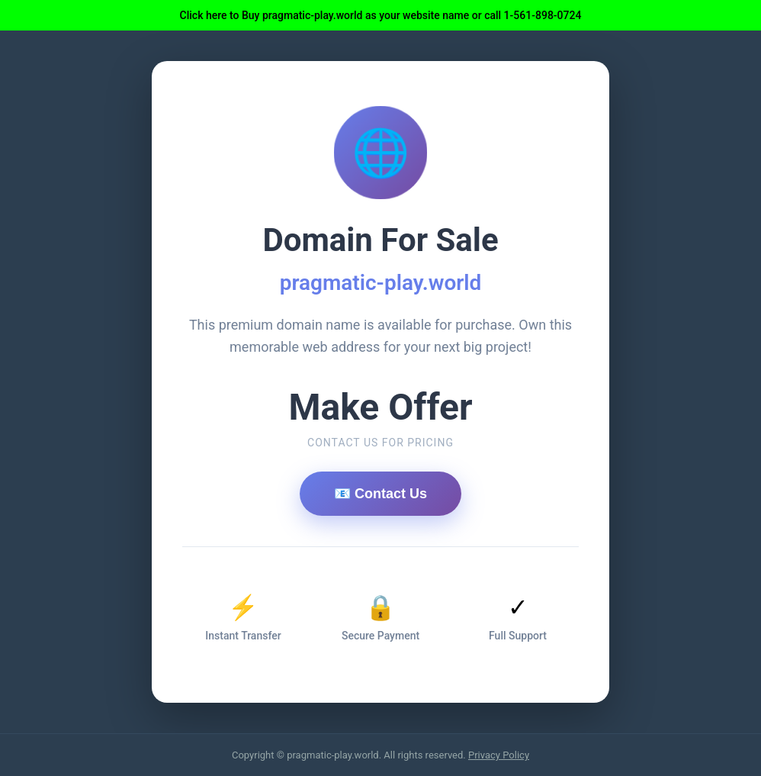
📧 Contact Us (380, 493)
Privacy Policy (498, 755)
